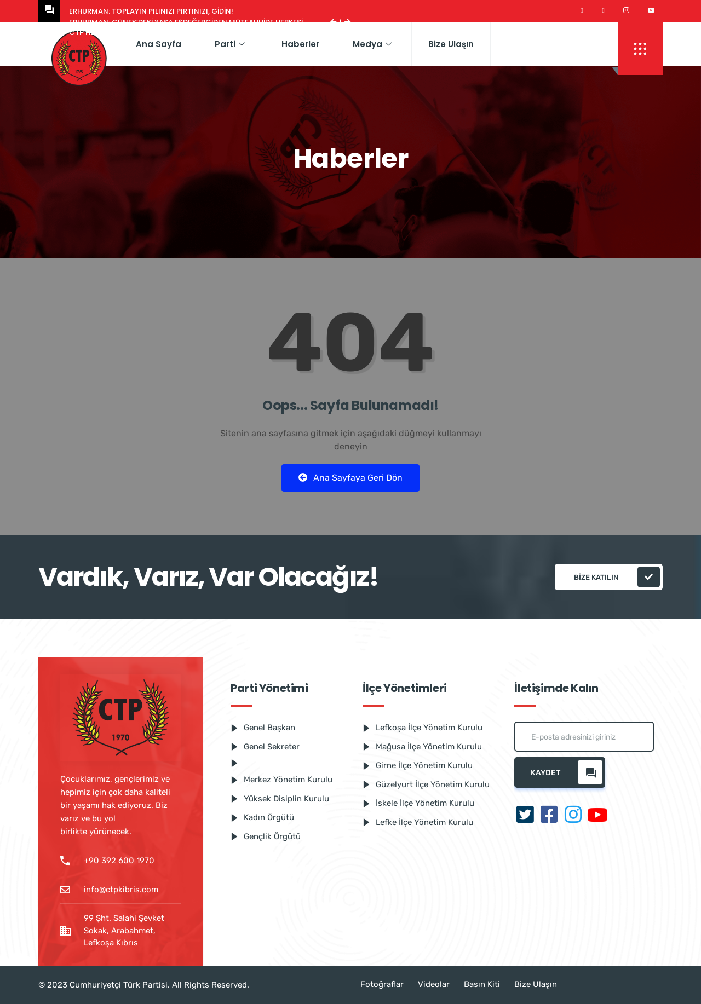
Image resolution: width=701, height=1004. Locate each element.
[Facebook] (603, 11)
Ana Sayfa (158, 44)
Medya (372, 44)
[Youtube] (651, 11)
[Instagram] (626, 11)
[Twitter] (581, 11)
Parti (230, 44)
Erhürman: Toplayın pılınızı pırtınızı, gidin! (151, 11)
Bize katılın (617, 577)
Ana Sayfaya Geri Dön (350, 477)
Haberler (300, 44)
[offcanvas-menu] (640, 48)
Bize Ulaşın (451, 44)
